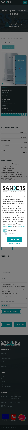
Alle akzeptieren (14, 239)
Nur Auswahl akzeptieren (14, 243)
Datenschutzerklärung (7, 226)
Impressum (21, 226)
